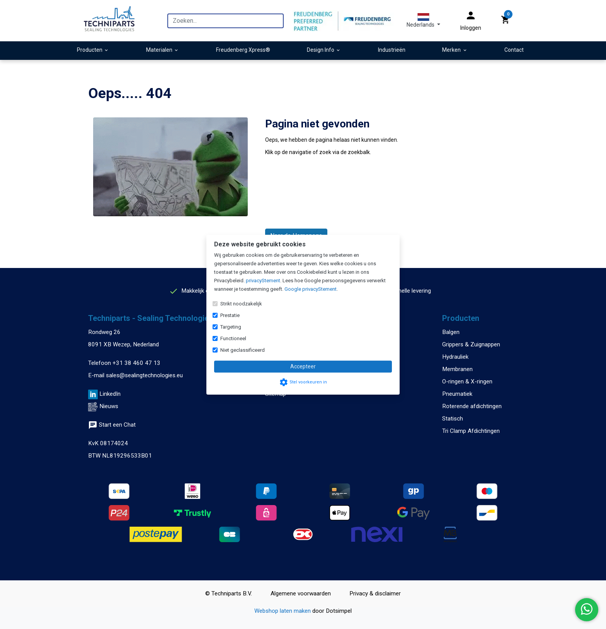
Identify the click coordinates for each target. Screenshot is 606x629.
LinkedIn (110, 393)
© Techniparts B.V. (228, 593)
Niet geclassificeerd (242, 350)
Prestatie (230, 315)
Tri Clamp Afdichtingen (471, 430)
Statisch (452, 418)
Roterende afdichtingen (472, 406)
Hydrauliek (455, 356)
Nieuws (108, 406)
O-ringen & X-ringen (467, 381)
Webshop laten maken (283, 610)
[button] (423, 20)
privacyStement (263, 280)
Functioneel (233, 338)
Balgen (451, 332)
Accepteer (303, 366)
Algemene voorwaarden (301, 593)
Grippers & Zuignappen (471, 344)
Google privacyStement (310, 289)
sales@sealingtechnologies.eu (144, 375)
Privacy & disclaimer (375, 593)
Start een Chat (112, 424)
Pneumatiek (457, 393)
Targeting (230, 327)
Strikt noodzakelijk (241, 304)
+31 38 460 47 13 (136, 362)
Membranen (457, 369)
